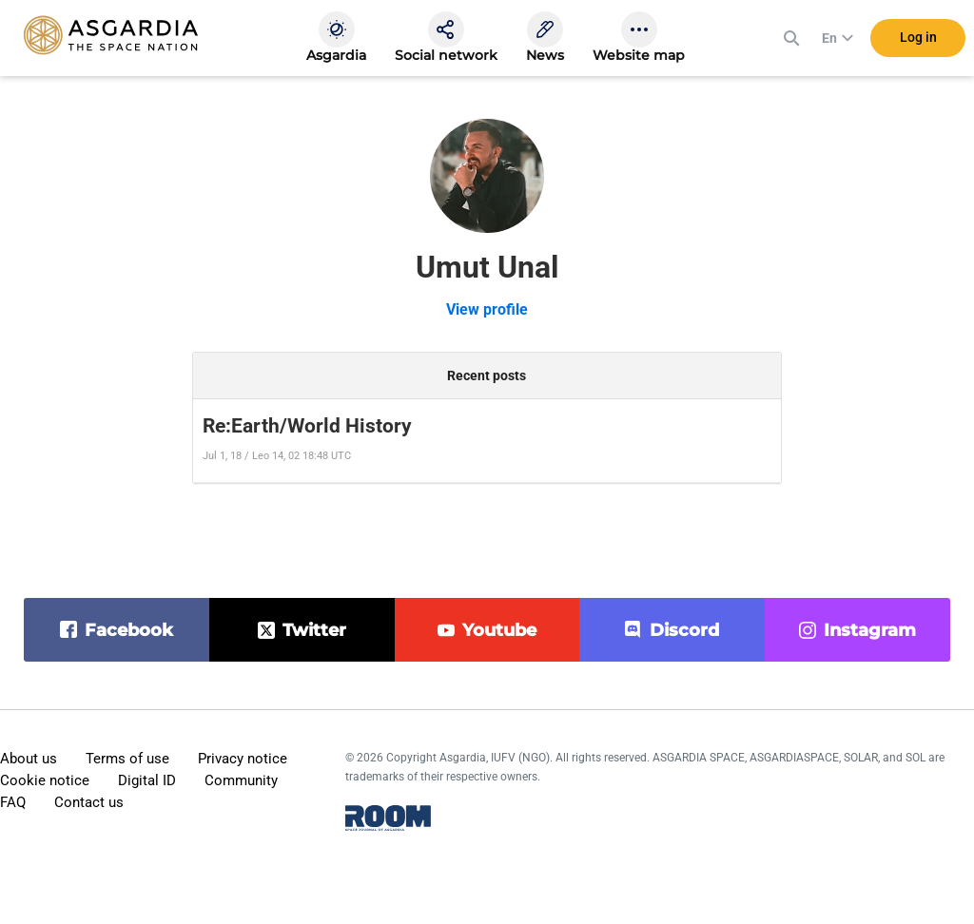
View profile (487, 309)
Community (241, 780)
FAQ (13, 802)
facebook (129, 630)
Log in (918, 37)
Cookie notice (44, 780)
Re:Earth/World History (307, 425)
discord (684, 630)
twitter (314, 630)
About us (28, 758)
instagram (870, 630)
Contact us (89, 802)
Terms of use (127, 758)
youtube (499, 630)
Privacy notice (242, 758)
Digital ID (147, 780)
